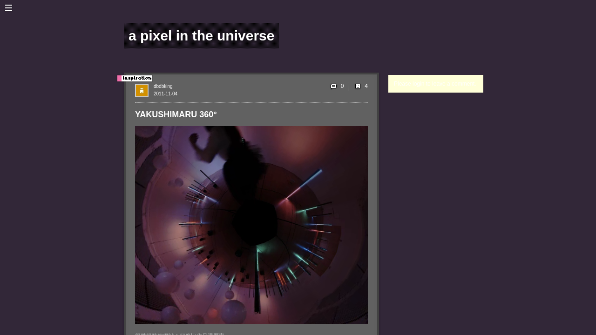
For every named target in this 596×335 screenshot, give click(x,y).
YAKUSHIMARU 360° (176, 114)
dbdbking (163, 86)
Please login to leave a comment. (435, 83)
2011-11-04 (165, 93)
